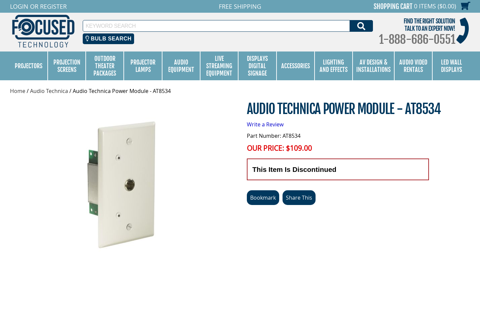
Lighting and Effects (334, 66)
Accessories (295, 66)
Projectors (28, 66)
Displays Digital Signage (257, 66)
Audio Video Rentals (413, 66)
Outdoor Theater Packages (104, 66)
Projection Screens (66, 66)
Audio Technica (49, 91)
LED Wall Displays (451, 66)
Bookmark (263, 197)
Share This (299, 197)
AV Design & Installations (373, 66)
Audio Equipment (181, 66)
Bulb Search (108, 38)
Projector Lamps (142, 66)
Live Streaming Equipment (219, 66)
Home (17, 91)
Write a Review (265, 124)
